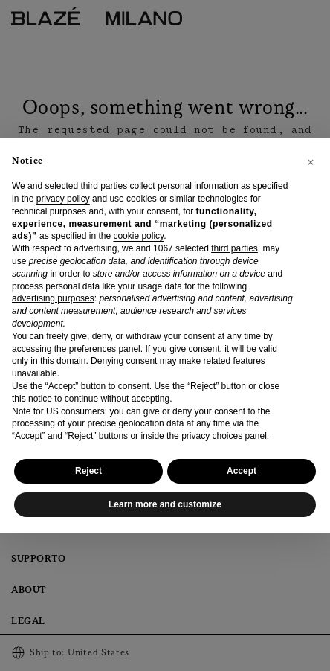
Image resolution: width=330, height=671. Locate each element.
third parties (234, 248)
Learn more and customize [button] (165, 504)
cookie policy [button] (138, 236)
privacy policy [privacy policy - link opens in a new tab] (63, 198)
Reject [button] (88, 471)
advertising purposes (53, 298)
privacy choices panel (224, 436)
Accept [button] (241, 471)
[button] (311, 161)
